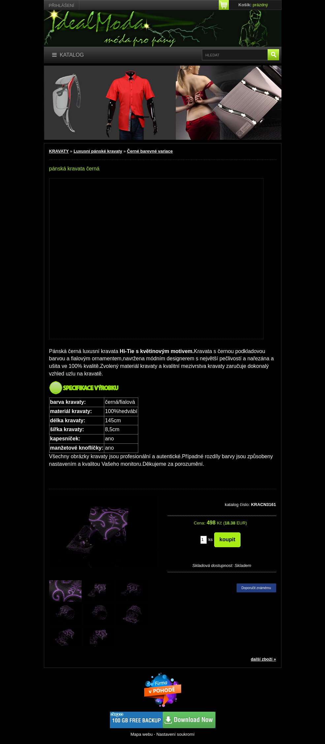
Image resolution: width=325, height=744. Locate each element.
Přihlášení (61, 5)
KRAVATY (59, 151)
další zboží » (263, 659)
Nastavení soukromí (175, 734)
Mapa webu (141, 734)
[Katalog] (68, 55)
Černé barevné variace (150, 151)
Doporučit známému (256, 588)
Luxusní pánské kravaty (98, 151)
